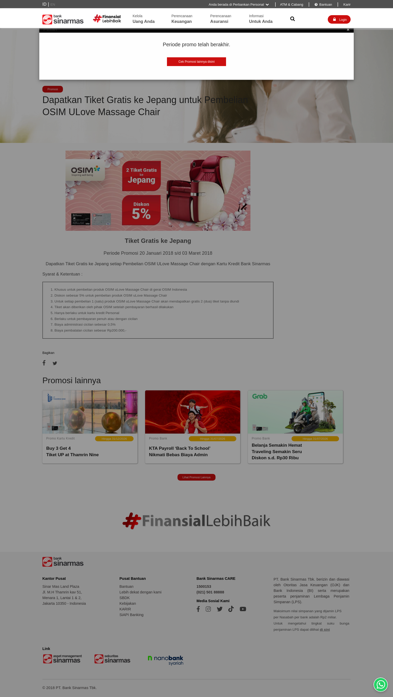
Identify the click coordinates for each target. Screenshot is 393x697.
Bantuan (323, 4)
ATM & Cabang (291, 4)
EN (52, 4)
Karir (346, 4)
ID (44, 4)
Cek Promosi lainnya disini (197, 61)
